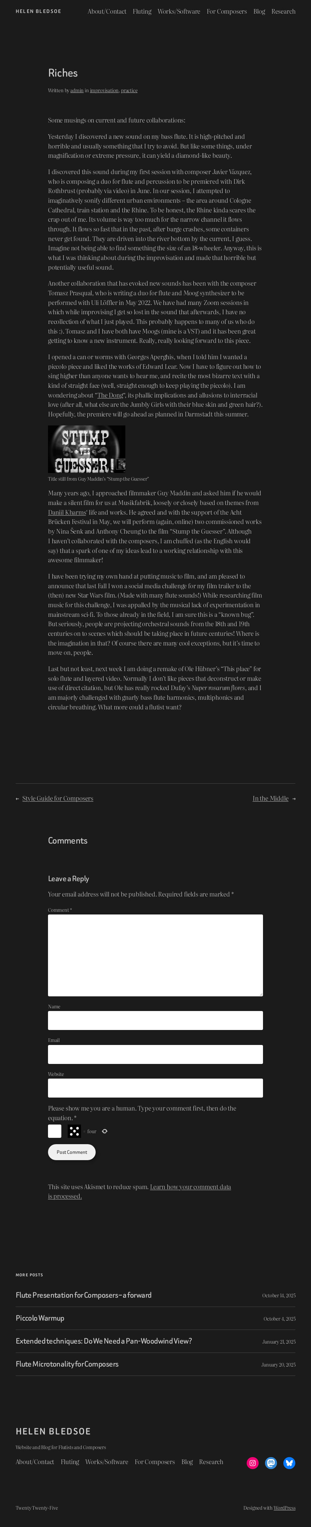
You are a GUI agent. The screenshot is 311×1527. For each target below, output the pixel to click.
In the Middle (271, 798)
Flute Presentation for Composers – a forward (84, 1295)
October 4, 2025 (279, 1318)
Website (56, 1073)
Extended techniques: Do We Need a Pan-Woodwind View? (104, 1341)
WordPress (284, 1507)
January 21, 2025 (278, 1341)
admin (77, 90)
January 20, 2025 (278, 1364)
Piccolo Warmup (40, 1318)
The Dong (110, 394)
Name (54, 1006)
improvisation (104, 90)
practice (129, 90)
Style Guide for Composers (57, 798)
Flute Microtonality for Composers (67, 1364)
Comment (60, 909)
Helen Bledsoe (39, 11)
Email (54, 1039)
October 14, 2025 (278, 1295)
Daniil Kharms (67, 512)
